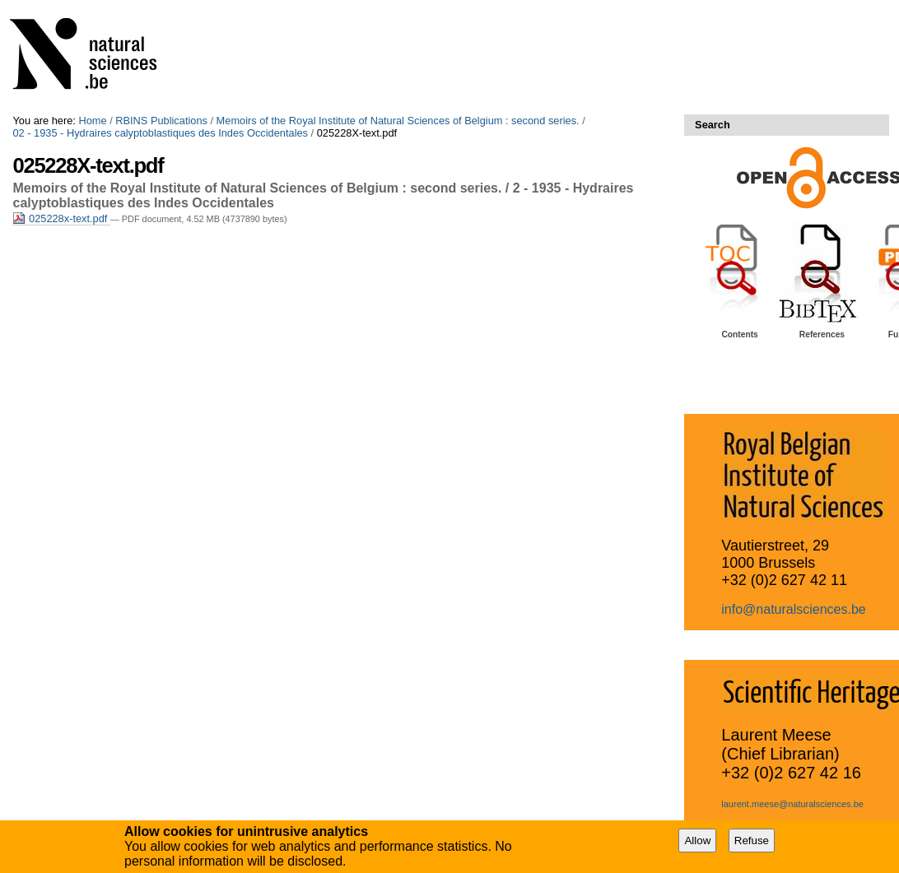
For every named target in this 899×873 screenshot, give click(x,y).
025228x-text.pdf (60, 218)
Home (92, 120)
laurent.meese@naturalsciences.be (792, 804)
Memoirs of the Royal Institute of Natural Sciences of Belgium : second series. (398, 120)
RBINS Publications (161, 120)
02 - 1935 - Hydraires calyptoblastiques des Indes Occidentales (160, 133)
